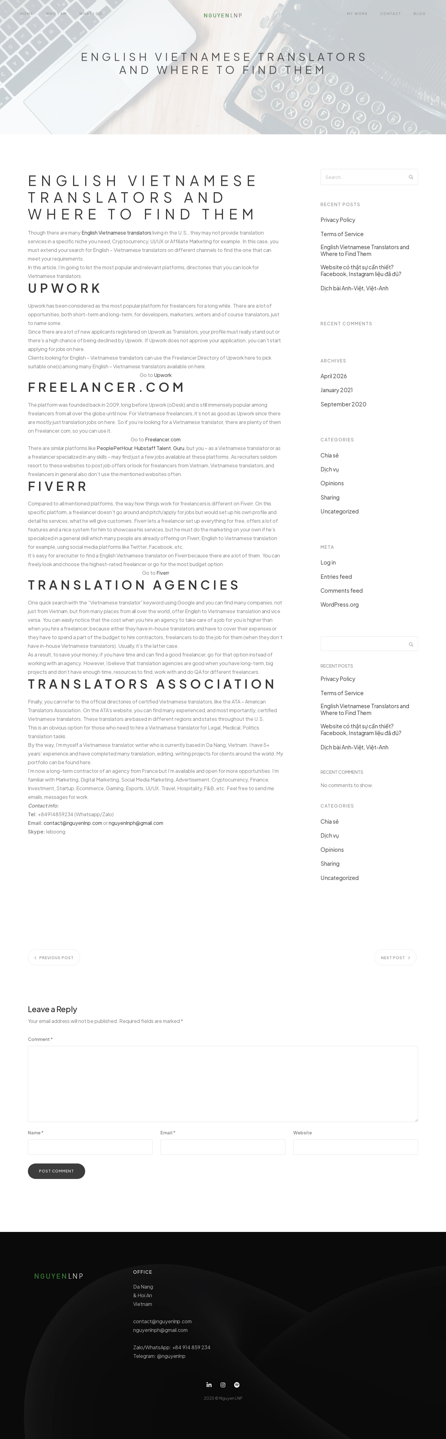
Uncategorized (340, 514)
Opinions (332, 486)
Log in (328, 565)
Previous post (56, 963)
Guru (178, 450)
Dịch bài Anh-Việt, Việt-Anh (354, 290)
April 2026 (334, 378)
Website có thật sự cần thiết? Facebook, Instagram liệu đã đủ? (361, 273)
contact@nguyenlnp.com (73, 825)
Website (302, 1135)
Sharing (330, 499)
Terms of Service (342, 236)
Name (36, 1135)
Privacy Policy (338, 222)
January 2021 (337, 392)
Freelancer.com (163, 442)
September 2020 (343, 406)
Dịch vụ (330, 472)
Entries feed (336, 579)
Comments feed (342, 593)
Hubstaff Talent (152, 450)
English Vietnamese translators (116, 235)
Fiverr (162, 575)
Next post (393, 963)
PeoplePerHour (114, 450)
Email (168, 1135)
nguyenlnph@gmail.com (136, 825)
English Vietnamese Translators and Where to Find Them (365, 253)
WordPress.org (340, 607)
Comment (40, 1041)
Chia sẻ (330, 457)
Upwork (163, 377)
